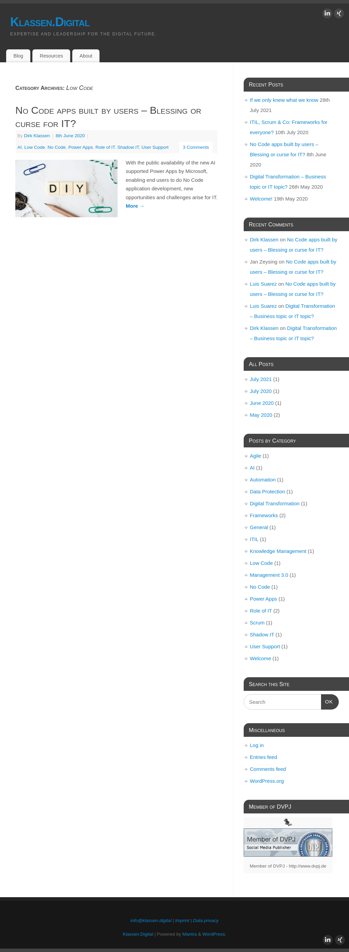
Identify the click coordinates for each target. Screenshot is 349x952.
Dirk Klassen (37, 135)
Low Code (34, 147)
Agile (255, 456)
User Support (155, 147)
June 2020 (262, 403)
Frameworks (264, 515)
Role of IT (105, 147)
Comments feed (268, 769)
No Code (57, 147)
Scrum (257, 622)
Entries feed (263, 757)
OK (327, 700)
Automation (263, 479)
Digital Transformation (275, 503)
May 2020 (261, 415)
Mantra (189, 934)
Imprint (182, 920)
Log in (257, 745)
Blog (18, 56)
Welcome (260, 658)
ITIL (254, 539)
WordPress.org (267, 781)
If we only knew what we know (284, 100)
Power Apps (80, 147)
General (259, 527)
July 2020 (261, 391)
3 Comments (196, 147)
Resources (51, 56)
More (135, 206)
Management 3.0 (269, 575)
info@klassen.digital (151, 920)
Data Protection (267, 491)
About (86, 56)
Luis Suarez (263, 284)
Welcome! (261, 199)
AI (19, 147)
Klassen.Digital (50, 22)
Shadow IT (128, 147)
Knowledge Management (278, 551)
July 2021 (261, 379)
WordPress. (214, 934)
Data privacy (205, 920)
